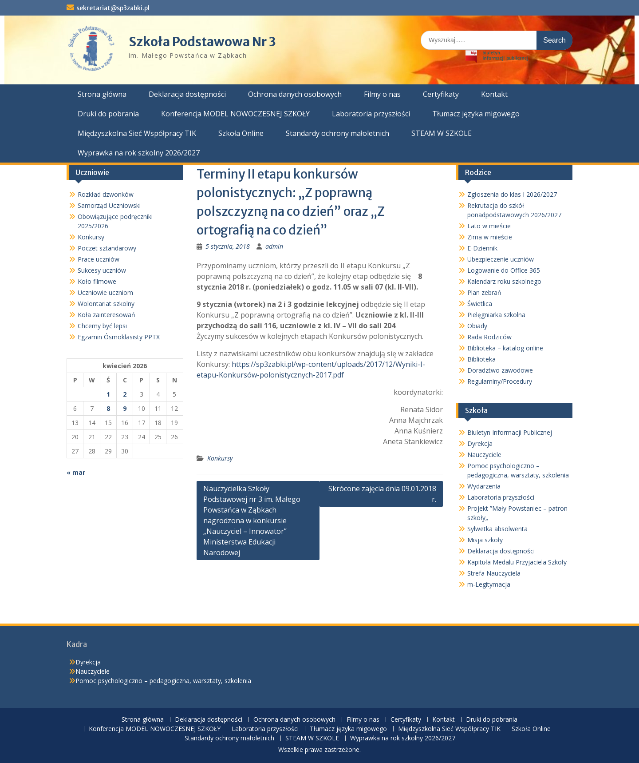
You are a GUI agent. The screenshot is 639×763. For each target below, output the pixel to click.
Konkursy (220, 458)
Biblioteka (481, 359)
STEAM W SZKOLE (441, 133)
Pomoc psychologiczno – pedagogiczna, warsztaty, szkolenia (163, 680)
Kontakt (494, 94)
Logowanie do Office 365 (503, 270)
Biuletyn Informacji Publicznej (509, 432)
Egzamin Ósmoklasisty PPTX (119, 337)
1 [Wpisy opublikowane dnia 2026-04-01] (108, 394)
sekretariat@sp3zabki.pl (113, 8)
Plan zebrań (484, 292)
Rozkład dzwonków (106, 194)
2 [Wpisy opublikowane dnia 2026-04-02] (124, 394)
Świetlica (479, 303)
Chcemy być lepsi (102, 326)
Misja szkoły (485, 540)
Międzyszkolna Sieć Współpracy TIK (137, 133)
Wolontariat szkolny (106, 303)
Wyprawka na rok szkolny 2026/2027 (139, 153)
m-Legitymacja (488, 584)
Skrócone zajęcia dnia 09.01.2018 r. (382, 494)
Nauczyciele (484, 454)
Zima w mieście (489, 237)
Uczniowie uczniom (105, 292)
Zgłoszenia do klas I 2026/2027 (512, 194)
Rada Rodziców (489, 337)
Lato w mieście (489, 226)
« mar (76, 472)
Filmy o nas (382, 94)
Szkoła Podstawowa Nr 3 (202, 42)
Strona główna (102, 94)
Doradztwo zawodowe (500, 370)
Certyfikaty (441, 94)
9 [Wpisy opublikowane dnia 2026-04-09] (124, 408)
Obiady (477, 326)
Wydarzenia (484, 486)
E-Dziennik (482, 248)
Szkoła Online (241, 133)
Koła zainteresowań (106, 314)
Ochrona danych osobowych (295, 94)
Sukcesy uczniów (102, 270)
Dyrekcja (480, 443)
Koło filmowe (97, 281)
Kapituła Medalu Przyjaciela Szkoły (517, 562)
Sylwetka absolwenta (497, 529)
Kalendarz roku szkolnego (504, 281)
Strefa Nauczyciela (494, 573)
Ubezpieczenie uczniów (500, 259)
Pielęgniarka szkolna (496, 314)
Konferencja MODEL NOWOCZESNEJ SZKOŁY (235, 114)
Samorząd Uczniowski (109, 205)
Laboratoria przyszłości (371, 114)
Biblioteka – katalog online (505, 348)
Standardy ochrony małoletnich (337, 133)
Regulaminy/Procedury (499, 381)
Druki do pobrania (108, 114)
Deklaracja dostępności (187, 94)
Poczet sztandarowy (107, 248)
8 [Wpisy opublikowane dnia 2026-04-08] (108, 408)
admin (274, 246)
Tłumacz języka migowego (476, 114)
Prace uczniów (98, 259)
